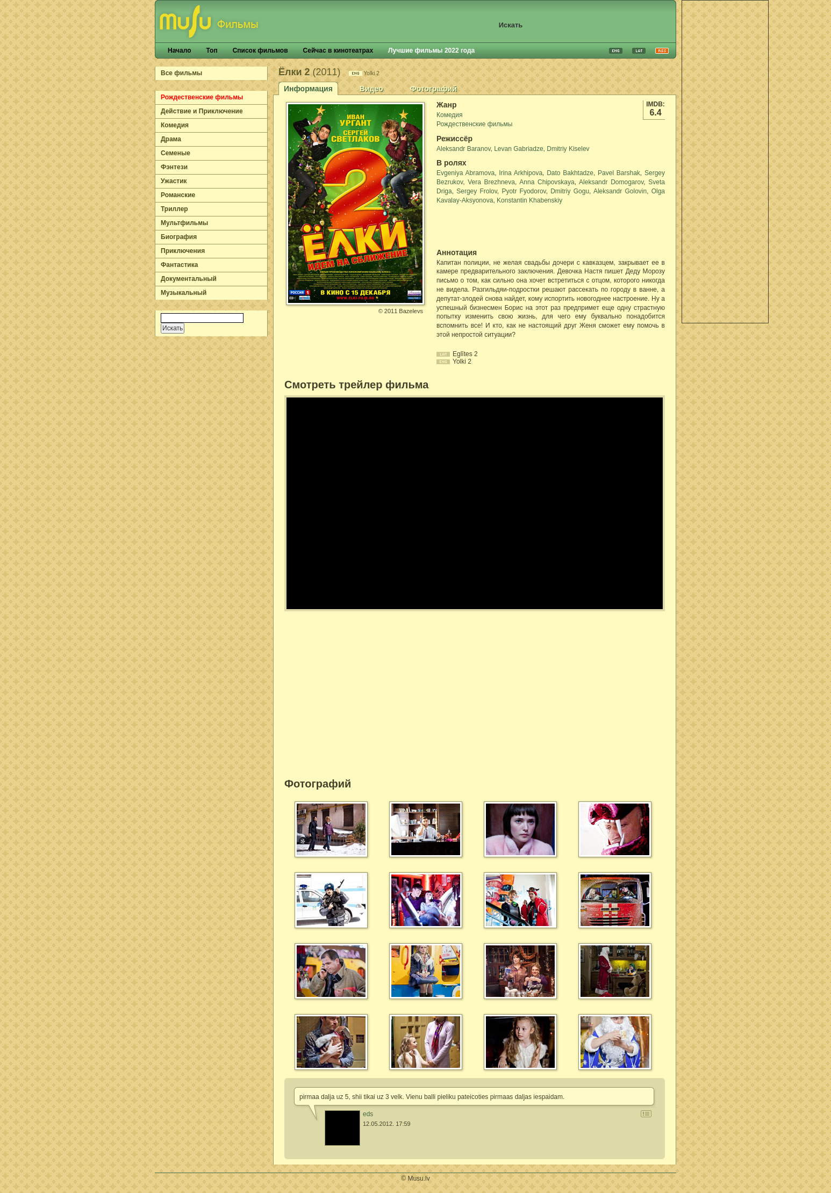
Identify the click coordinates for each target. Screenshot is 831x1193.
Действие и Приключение (202, 111)
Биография (179, 237)
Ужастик (174, 181)
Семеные (175, 153)
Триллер (174, 209)
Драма (171, 139)
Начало (179, 50)
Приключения (183, 251)
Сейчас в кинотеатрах (338, 50)
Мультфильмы (184, 223)
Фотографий (433, 88)
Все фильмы (181, 73)
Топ (211, 50)
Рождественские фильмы (202, 97)
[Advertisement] (725, 162)
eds (368, 1114)
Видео (371, 88)
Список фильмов (260, 50)
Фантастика (179, 265)
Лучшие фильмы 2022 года (431, 50)
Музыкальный (183, 293)
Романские (178, 195)
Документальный (189, 279)
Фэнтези (174, 167)
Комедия (175, 125)
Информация (308, 88)
